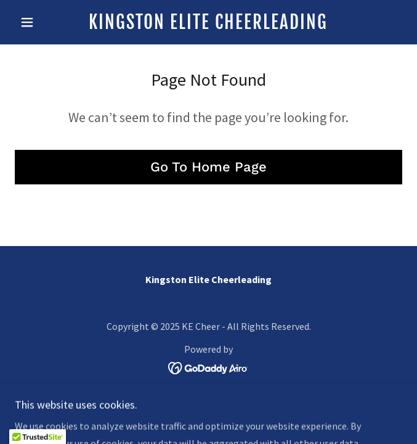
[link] (208, 22)
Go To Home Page (208, 167)
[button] (44, 22)
